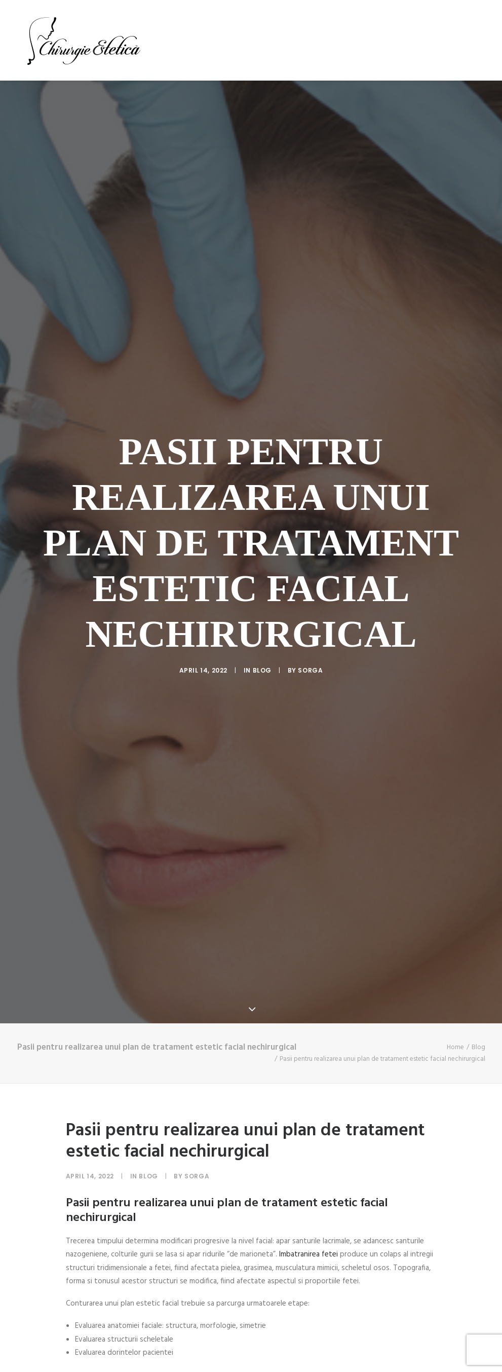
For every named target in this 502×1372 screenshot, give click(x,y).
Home (455, 840)
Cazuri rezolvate (359, 39)
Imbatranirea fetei (308, 1047)
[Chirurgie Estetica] (83, 40)
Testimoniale (434, 39)
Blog (484, 39)
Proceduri (290, 39)
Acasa (162, 39)
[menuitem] (166, 40)
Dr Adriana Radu (222, 39)
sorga (310, 566)
